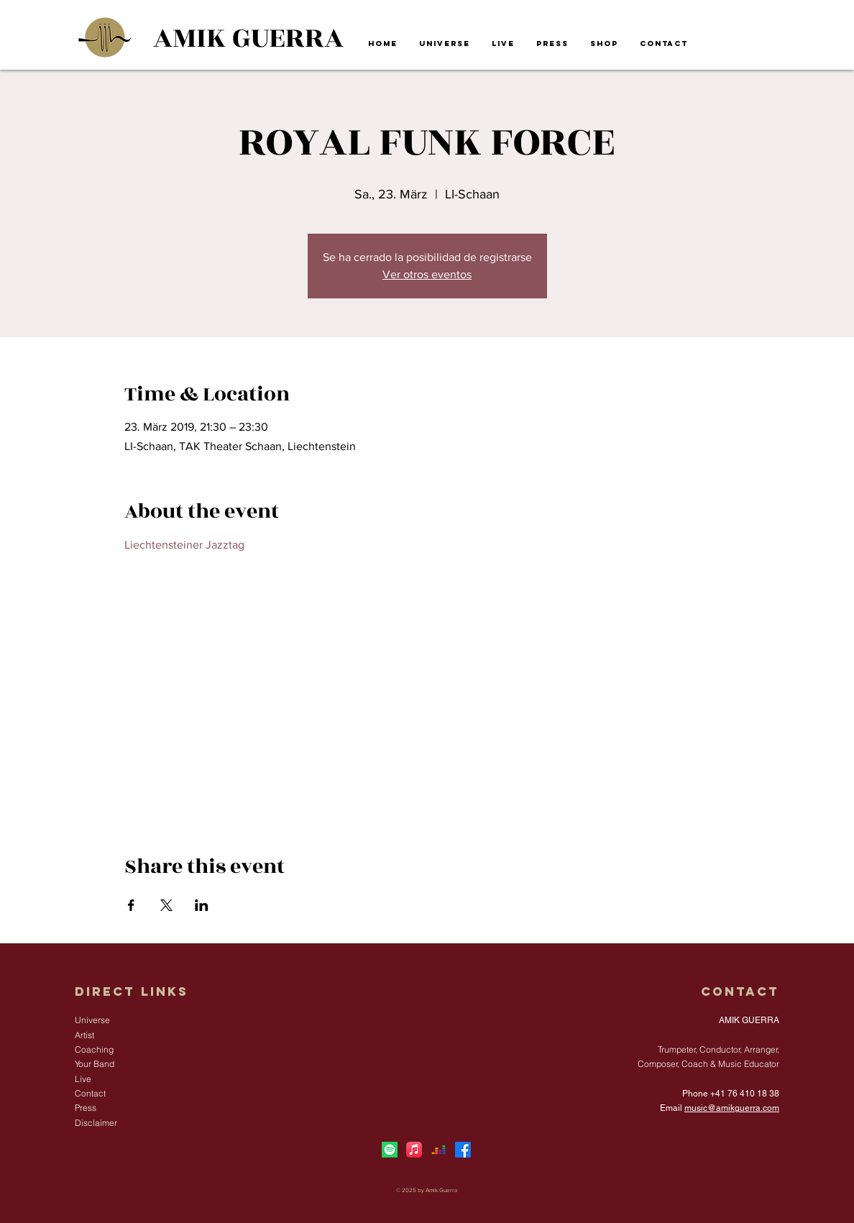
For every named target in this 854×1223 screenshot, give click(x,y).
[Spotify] (390, 1150)
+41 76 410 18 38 (744, 1094)
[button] (444, 43)
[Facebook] (463, 1150)
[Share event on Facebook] (131, 905)
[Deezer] (438, 1150)
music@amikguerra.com (731, 1108)
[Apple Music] (414, 1150)
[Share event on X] (166, 905)
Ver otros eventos (427, 274)
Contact (740, 991)
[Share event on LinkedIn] (201, 905)
